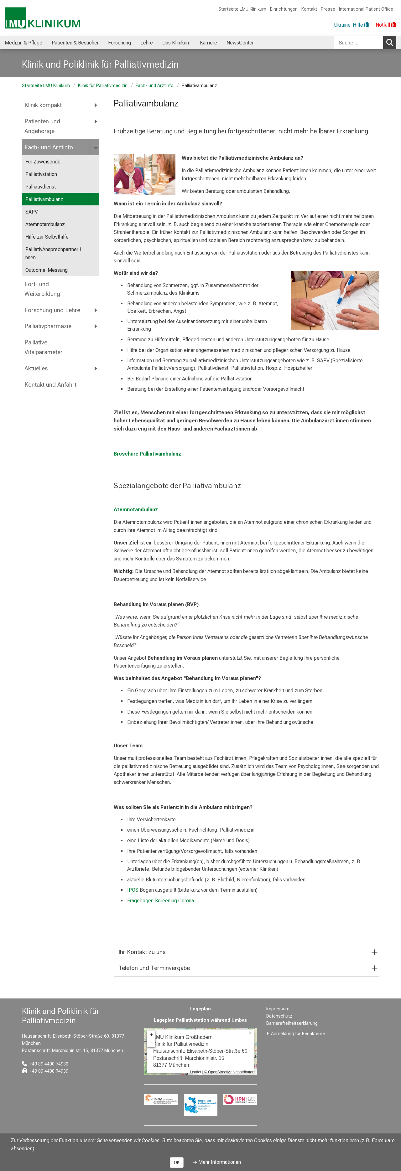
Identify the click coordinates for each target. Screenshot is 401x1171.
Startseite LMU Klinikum (242, 9)
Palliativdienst (40, 187)
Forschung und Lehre (52, 310)
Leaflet (195, 1072)
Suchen (391, 42)
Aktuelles (36, 368)
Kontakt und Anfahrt (50, 384)
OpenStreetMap (221, 1072)
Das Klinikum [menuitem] (176, 43)
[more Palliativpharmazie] (96, 326)
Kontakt (309, 9)
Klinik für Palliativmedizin (103, 85)
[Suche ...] (358, 42)
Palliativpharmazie (47, 326)
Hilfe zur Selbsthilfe (47, 237)
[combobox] (365, 42)
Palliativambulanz (44, 199)
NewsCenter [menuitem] (240, 43)
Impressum (277, 1009)
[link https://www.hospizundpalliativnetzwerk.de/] (200, 1105)
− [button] (151, 1043)
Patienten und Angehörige (42, 126)
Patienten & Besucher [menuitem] (75, 43)
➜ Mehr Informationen (217, 1162)
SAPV (31, 212)
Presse (328, 9)
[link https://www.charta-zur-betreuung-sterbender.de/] (161, 1099)
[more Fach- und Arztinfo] (96, 147)
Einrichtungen (284, 9)
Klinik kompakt (43, 105)
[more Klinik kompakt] (96, 105)
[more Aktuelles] (96, 368)
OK (177, 1162)
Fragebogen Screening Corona (160, 901)
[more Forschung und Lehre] (96, 310)
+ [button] (151, 1035)
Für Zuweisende (42, 162)
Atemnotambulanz (45, 224)
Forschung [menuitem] (119, 43)
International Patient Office (366, 9)
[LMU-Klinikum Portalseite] (42, 18)
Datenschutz (279, 1016)
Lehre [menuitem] (146, 43)
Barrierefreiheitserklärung (292, 1023)
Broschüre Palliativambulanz (147, 454)
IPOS (133, 890)
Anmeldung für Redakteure (298, 1033)
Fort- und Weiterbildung (42, 289)
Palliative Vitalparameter (43, 347)
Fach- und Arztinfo (155, 85)
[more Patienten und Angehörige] (96, 121)
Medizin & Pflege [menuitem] (23, 43)
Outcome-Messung (46, 270)
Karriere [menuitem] (208, 43)
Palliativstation (41, 174)
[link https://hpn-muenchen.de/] (240, 1099)
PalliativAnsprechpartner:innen (53, 253)
